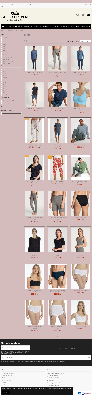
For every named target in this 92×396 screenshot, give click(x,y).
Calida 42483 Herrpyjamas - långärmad (80, 182)
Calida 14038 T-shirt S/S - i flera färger (34, 182)
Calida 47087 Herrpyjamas (57, 108)
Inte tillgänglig (8, 103)
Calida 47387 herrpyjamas (34, 72)
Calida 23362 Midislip (80, 290)
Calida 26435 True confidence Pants (57, 218)
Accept (6, 392)
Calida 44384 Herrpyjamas (80, 145)
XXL (5, 78)
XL (4, 73)
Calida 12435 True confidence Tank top (80, 254)
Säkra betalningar (7, 380)
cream (5, 48)
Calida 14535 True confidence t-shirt (57, 254)
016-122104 (52, 380)
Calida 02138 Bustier (80, 326)
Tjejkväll (4, 382)
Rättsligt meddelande (35, 4)
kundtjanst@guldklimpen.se (57, 383)
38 (4, 80)
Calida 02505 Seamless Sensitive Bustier (34, 291)
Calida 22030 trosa (80, 217)
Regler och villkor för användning (20, 4)
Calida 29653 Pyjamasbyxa (34, 145)
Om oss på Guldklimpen (9, 373)
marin (5, 44)
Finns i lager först (9, 101)
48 (4, 86)
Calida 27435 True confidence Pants (34, 218)
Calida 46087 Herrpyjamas (34, 108)
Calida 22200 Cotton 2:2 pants (57, 327)
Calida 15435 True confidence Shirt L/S (34, 254)
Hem (2, 6)
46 (4, 90)
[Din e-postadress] (13, 348)
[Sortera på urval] (83, 41)
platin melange (8, 61)
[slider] (1, 113)
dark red (6, 50)
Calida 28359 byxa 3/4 (57, 181)
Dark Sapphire (7, 57)
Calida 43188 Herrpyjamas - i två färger (57, 145)
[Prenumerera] (28, 348)
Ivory (5, 52)
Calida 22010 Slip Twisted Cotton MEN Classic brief (57, 291)
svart (5, 37)
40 (4, 88)
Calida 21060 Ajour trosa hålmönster (34, 327)
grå (4, 46)
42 (4, 82)
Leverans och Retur (6, 4)
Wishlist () (87, 4)
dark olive (6, 55)
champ (6, 42)
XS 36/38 (6, 95)
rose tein (6, 59)
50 (4, 93)
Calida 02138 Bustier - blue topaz (80, 109)
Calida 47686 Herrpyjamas (80, 72)
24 (88, 41)
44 (4, 84)
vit (4, 40)
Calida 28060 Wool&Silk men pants (57, 73)
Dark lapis (6, 63)
